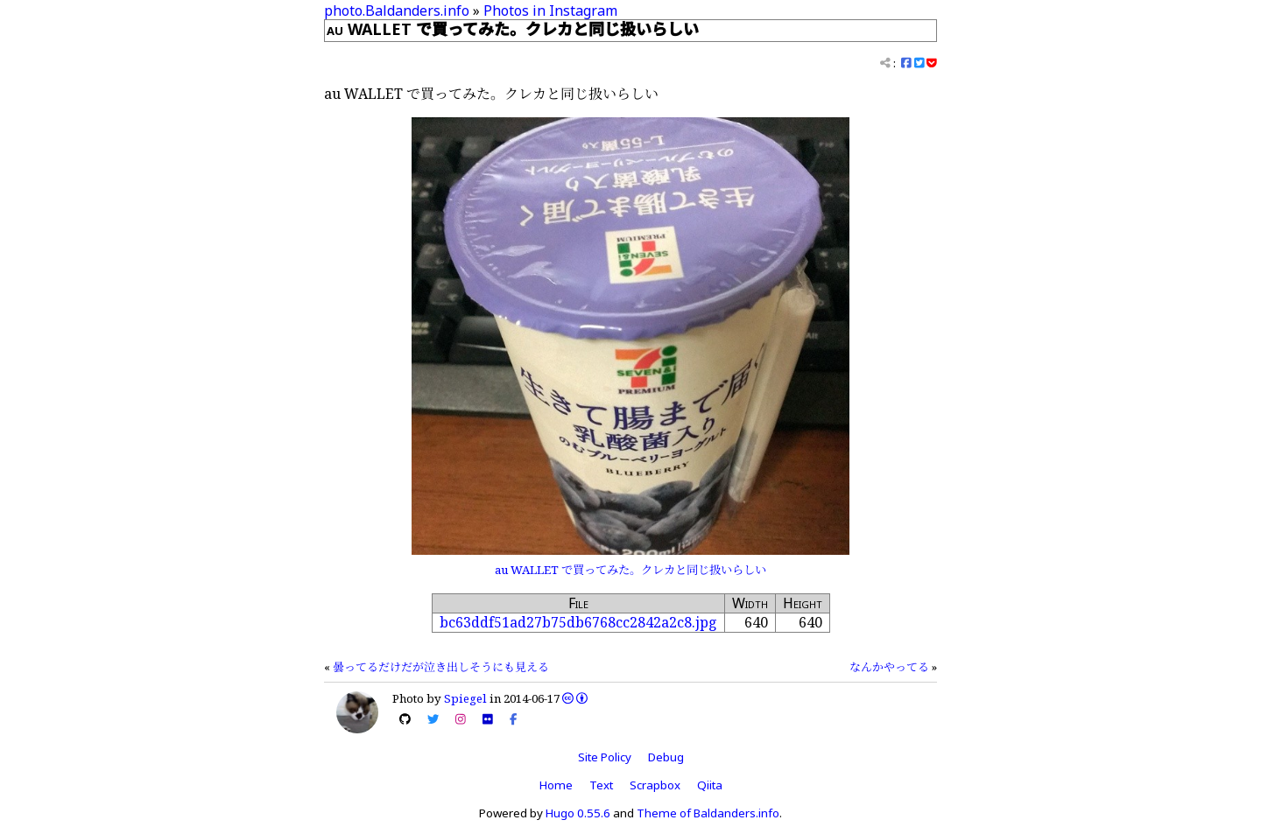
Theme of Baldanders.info (708, 813)
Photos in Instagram (550, 10)
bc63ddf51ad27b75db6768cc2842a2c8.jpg (578, 622)
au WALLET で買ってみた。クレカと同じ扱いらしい (630, 570)
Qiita (709, 785)
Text (601, 785)
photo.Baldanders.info (396, 10)
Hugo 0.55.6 (578, 813)
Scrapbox (655, 785)
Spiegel (465, 698)
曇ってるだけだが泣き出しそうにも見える (441, 667)
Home (556, 785)
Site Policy (604, 757)
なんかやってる (889, 667)
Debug (666, 757)
